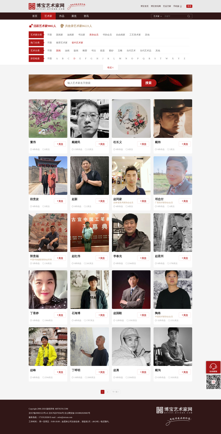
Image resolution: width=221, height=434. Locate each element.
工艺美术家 (135, 34)
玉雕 (120, 50)
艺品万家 (167, 6)
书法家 (81, 34)
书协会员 (107, 34)
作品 (61, 16)
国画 (58, 50)
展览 (74, 16)
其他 (147, 34)
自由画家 (120, 34)
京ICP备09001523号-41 (38, 413)
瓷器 (102, 50)
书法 (93, 50)
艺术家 (48, 16)
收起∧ (110, 67)
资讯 (86, 16)
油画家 (70, 34)
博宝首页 (145, 6)
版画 (76, 50)
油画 (67, 50)
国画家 (59, 34)
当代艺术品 (145, 50)
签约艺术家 (77, 42)
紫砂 (111, 50)
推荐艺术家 (61, 42)
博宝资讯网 (156, 6)
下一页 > (115, 392)
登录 (189, 6)
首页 (34, 16)
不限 (49, 34)
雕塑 (85, 50)
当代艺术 (131, 50)
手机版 (176, 6)
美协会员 (93, 34)
